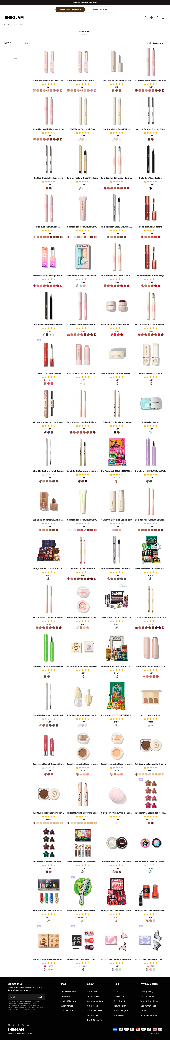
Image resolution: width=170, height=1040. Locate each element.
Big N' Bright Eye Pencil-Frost (82, 129)
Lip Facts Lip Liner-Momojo (82, 569)
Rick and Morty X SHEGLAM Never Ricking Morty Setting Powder (95, 666)
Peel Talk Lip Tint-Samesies (48, 373)
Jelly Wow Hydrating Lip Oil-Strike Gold (84, 715)
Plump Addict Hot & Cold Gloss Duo (83, 276)
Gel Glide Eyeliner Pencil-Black (117, 422)
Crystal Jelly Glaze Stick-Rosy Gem (48, 80)
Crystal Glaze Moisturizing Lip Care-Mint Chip (87, 520)
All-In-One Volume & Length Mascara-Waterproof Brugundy (60, 422)
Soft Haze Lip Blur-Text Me (150, 227)
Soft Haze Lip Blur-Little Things (150, 276)
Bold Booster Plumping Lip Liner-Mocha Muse (88, 422)
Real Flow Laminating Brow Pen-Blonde (119, 569)
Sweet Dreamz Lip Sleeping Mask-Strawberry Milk (90, 617)
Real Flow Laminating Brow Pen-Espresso (120, 227)
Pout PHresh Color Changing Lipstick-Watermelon (90, 373)
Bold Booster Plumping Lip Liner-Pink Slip (51, 617)
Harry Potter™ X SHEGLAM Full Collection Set (53, 569)
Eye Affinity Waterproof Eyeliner (48, 324)
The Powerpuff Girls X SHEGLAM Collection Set (121, 471)
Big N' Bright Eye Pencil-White (116, 129)
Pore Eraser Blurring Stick (150, 373)
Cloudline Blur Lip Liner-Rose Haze (150, 80)
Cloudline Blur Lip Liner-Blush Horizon (84, 324)
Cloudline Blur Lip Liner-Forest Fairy (49, 129)
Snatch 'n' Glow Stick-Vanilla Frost (116, 520)
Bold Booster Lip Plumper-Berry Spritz (152, 324)
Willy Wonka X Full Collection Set (117, 617)
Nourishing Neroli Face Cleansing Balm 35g (120, 373)
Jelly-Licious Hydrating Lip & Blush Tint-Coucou (122, 324)
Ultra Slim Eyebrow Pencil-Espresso (49, 471)
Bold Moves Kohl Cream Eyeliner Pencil (85, 178)
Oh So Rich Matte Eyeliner (150, 178)
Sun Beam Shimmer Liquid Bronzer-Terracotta (54, 520)
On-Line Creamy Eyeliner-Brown (49, 178)
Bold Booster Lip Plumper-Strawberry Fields (121, 178)
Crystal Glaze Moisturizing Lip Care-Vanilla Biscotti (90, 227)
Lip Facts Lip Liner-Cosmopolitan (151, 617)
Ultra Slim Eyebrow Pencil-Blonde (48, 715)
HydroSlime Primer (150, 422)
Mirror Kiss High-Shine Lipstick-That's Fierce (52, 276)
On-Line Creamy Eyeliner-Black (150, 129)
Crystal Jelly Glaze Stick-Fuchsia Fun (83, 80)
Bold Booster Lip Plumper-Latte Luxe (117, 276)
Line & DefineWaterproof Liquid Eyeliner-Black (88, 471)
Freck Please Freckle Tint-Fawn (117, 80)
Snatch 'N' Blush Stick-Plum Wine (150, 666)
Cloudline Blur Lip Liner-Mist (48, 227)
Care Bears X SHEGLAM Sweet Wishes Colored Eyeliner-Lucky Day (63, 666)
